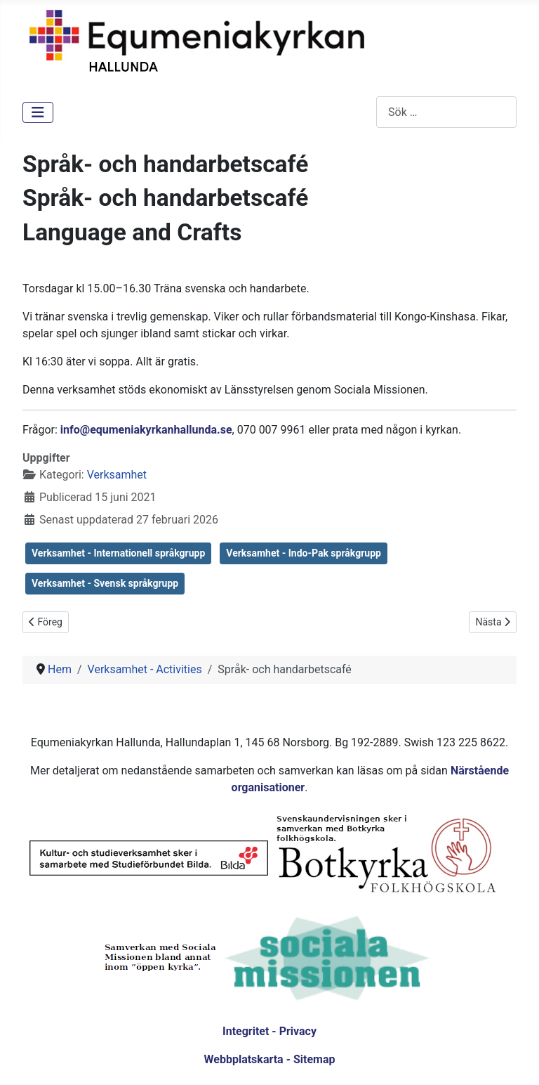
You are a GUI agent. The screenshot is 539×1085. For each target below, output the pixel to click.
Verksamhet (117, 474)
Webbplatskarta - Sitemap (269, 1059)
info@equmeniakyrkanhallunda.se (146, 429)
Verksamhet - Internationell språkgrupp (118, 553)
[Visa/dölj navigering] (37, 112)
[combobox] (446, 112)
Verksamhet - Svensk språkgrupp (105, 583)
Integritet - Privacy (269, 1031)
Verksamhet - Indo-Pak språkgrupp (303, 553)
